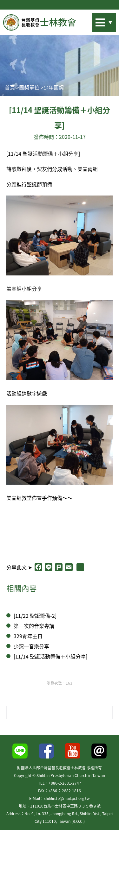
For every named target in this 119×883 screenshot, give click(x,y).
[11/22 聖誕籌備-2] (35, 615)
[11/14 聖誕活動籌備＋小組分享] (50, 656)
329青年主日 (28, 636)
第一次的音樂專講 (34, 626)
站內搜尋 (95, 20)
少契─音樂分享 (31, 646)
